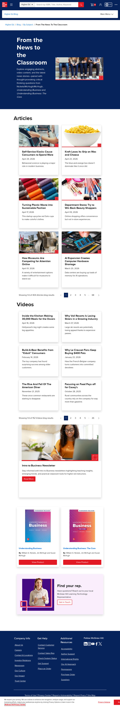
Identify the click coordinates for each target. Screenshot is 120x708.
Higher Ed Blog (11, 14)
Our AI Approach (68, 664)
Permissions (66, 669)
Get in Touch (64, 602)
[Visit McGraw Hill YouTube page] (93, 644)
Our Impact (20, 676)
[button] (100, 4)
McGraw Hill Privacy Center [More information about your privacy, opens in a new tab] (15, 705)
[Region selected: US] (108, 5)
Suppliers (65, 680)
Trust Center (20, 681)
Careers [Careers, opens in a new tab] (18, 650)
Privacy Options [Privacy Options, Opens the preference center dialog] (104, 702)
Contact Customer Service (46, 646)
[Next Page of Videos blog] (98, 418)
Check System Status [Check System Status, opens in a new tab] (47, 658)
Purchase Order (68, 675)
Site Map (91, 695)
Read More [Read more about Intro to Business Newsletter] (29, 479)
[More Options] (116, 4)
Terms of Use (30, 695)
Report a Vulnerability (62, 695)
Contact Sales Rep (46, 653)
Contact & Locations (24, 655)
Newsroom (19, 666)
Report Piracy (80, 695)
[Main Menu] (107, 14)
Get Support (43, 664)
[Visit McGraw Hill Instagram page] (89, 644)
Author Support (68, 654)
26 (94, 417)
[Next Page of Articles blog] (98, 295)
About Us (19, 645)
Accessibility (66, 649)
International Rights (70, 659)
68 (94, 294)
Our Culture (20, 671)
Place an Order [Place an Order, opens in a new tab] (44, 669)
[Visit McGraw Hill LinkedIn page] (85, 644)
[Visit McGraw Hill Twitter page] (100, 644)
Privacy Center (44, 695)
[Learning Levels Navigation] (11, 5)
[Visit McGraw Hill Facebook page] (96, 644)
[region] (60, 702)
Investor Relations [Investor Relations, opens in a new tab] (23, 660)
